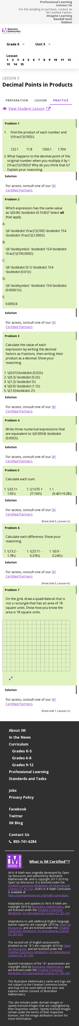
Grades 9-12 (22, 764)
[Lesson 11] (62, 60)
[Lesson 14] (15, 64)
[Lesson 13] (8, 64)
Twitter (16, 815)
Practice (61, 100)
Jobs (13, 790)
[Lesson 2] (12, 60)
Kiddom (66, 22)
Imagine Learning (59, 15)
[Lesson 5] (28, 60)
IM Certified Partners (31, 188)
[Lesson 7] (39, 60)
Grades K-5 (22, 751)
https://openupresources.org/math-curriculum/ (38, 895)
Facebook (17, 809)
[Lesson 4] (23, 60)
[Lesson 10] (55, 60)
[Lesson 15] (22, 64)
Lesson (41, 100)
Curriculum (18, 744)
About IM (17, 730)
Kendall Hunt (63, 19)
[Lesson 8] (44, 60)
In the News (20, 737)
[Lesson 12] (69, 60)
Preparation (17, 100)
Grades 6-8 (21, 757)
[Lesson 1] (7, 60)
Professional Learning (56, 2)
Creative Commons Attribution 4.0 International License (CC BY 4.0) (39, 887)
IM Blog (16, 822)
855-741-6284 (22, 841)
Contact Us (64, 5)
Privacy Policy (21, 797)
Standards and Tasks (27, 778)
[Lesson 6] (33, 60)
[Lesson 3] (18, 60)
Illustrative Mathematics (47, 907)
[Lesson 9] (49, 60)
